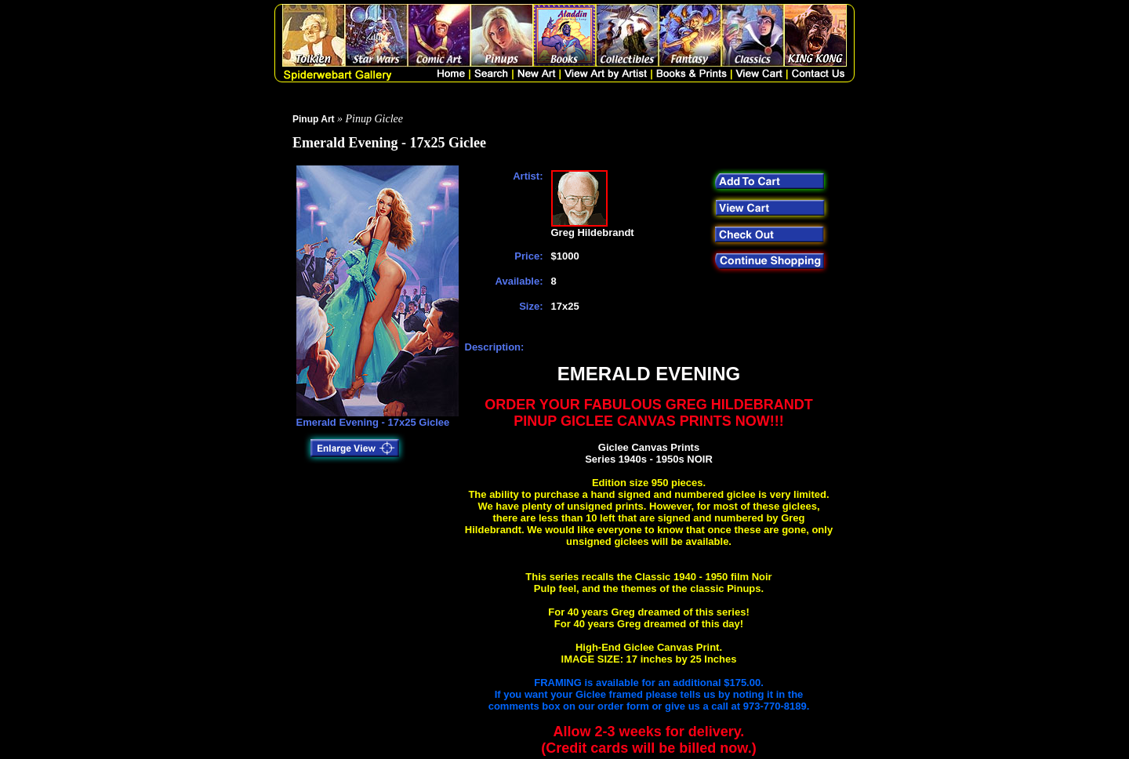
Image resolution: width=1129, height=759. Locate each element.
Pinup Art (313, 119)
